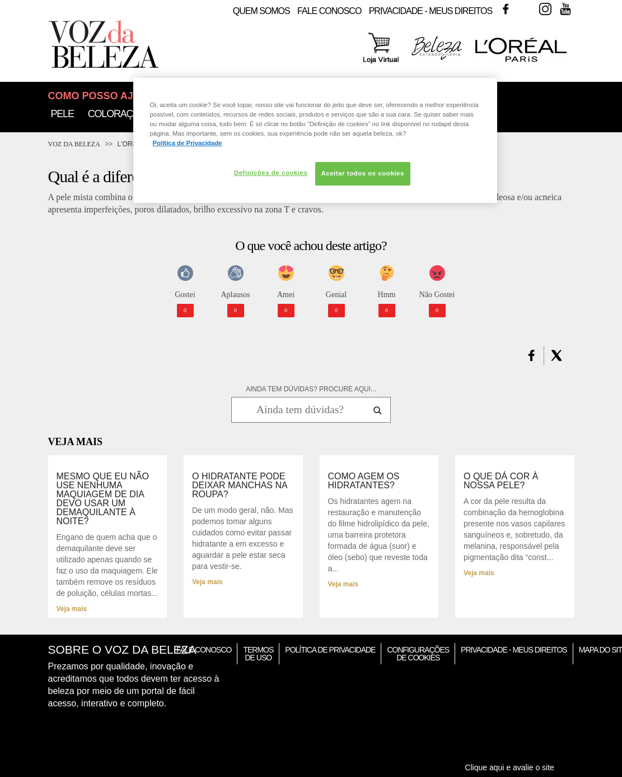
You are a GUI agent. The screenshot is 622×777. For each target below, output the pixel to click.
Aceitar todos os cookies (362, 173)
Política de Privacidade (330, 649)
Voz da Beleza (74, 144)
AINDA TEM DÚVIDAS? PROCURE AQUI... (311, 389)
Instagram (545, 9)
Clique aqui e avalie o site (509, 767)
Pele (62, 113)
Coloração (117, 113)
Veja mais (72, 608)
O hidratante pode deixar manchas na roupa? (239, 485)
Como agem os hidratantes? (364, 481)
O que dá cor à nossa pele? (501, 481)
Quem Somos (261, 11)
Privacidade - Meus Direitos (430, 11)
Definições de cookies (270, 172)
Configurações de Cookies (418, 653)
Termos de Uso (258, 653)
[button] (531, 355)
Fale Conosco (329, 11)
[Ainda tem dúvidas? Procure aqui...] (299, 410)
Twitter (526, 9)
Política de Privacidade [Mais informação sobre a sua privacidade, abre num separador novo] (187, 143)
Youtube (565, 9)
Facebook (505, 9)
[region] (315, 140)
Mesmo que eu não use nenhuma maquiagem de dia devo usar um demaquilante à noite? (103, 499)
